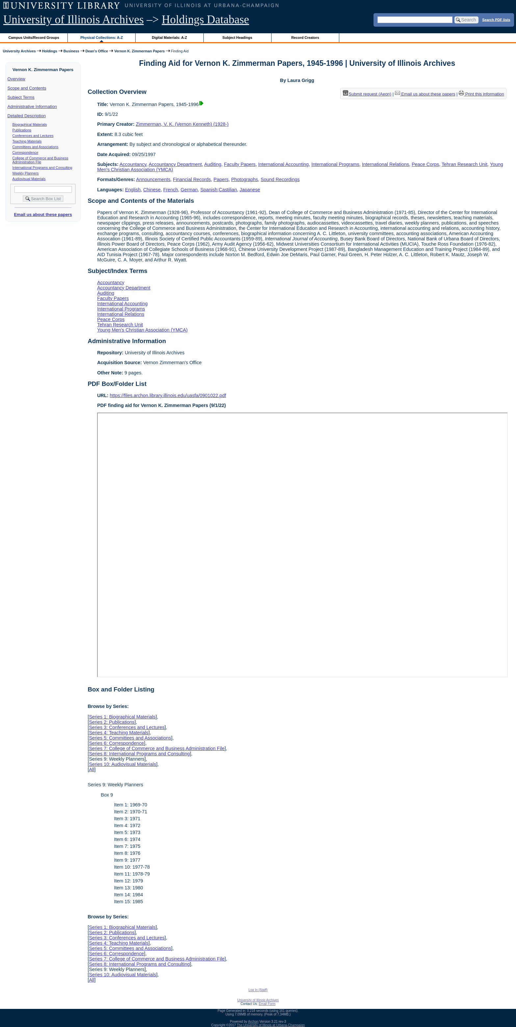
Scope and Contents (27, 88)
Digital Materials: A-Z (169, 38)
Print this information (481, 94)
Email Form (267, 1004)
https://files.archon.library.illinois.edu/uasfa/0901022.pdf (168, 395)
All (91, 769)
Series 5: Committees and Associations (130, 738)
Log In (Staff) (258, 990)
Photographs (244, 179)
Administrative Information (32, 106)
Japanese (250, 189)
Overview (16, 78)
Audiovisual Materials (29, 179)
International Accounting (283, 164)
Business (71, 51)
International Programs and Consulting (42, 168)
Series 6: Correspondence (116, 743)
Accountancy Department (175, 164)
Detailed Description (27, 115)
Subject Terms (21, 97)
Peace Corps (425, 164)
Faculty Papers (240, 164)
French (170, 189)
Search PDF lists (496, 19)
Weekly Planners (26, 173)
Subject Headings (237, 38)
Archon (253, 1021)
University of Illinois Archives (73, 19)
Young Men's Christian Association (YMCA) (142, 330)
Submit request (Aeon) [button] (367, 94)
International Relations (385, 164)
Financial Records (192, 179)
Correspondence (26, 152)
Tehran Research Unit (464, 164)
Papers (221, 179)
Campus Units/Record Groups (34, 38)
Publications (22, 130)
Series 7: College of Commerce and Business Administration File (156, 748)
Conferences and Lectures (33, 136)
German (189, 189)
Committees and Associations (36, 147)
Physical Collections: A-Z (101, 38)
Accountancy (132, 164)
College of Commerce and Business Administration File (40, 160)
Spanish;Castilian (218, 189)
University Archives (19, 51)
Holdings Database (205, 19)
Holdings (49, 51)
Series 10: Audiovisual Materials (122, 764)
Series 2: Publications (111, 722)
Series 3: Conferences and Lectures (127, 727)
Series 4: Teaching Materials (118, 732)
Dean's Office (97, 51)
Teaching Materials (27, 141)
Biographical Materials (30, 124)
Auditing (212, 164)
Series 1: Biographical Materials (122, 716)
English (133, 189)
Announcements (153, 179)
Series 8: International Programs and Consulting (139, 753)
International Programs (335, 164)
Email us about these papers (43, 214)
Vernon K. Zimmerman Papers (139, 51)
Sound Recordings (280, 179)
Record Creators (305, 38)
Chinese (152, 189)
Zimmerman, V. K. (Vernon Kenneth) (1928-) (182, 124)
